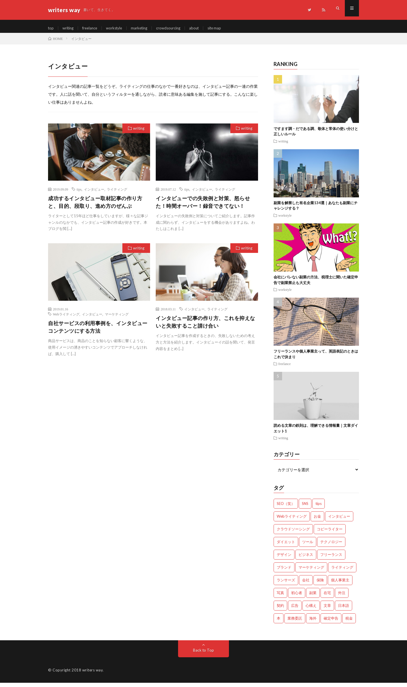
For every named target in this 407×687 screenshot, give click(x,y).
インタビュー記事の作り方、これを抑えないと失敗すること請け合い (205, 326)
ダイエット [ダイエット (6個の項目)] (286, 546)
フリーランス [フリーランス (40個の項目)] (331, 558)
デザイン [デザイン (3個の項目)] (284, 558)
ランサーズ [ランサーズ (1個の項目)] (286, 584)
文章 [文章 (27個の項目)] (327, 609)
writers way (92, 674)
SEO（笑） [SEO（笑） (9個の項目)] (286, 507)
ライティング (117, 193)
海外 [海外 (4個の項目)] (313, 622)
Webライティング (66, 318)
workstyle (118, 28)
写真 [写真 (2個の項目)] (280, 597)
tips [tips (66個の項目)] (318, 507)
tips (79, 193)
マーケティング (117, 318)
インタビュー (94, 193)
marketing (145, 28)
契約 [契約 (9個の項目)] (280, 609)
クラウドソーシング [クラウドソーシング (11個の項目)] (293, 533)
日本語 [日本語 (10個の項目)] (343, 609)
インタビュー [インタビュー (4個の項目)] (339, 520)
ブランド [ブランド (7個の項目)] (284, 571)
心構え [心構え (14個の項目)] (311, 609)
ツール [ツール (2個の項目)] (307, 546)
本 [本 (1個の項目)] (278, 622)
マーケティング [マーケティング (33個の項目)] (311, 571)
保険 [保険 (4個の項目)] (320, 584)
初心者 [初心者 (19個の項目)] (296, 597)
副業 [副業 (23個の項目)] (313, 597)
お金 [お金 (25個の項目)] (317, 520)
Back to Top (203, 654)
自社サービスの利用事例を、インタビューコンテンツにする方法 (98, 331)
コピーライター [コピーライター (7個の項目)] (330, 533)
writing (69, 28)
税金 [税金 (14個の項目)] (349, 622)
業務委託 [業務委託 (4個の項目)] (294, 622)
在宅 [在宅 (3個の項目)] (327, 597)
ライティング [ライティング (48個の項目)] (342, 571)
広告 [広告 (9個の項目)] (294, 609)
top (51, 28)
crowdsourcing (176, 28)
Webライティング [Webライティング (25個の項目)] (292, 520)
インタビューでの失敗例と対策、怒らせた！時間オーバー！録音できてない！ (203, 206)
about (203, 28)
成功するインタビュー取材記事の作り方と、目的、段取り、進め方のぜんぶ (95, 206)
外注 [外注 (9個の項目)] (341, 597)
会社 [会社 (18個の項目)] (305, 584)
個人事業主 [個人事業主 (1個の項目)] (340, 584)
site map (224, 28)
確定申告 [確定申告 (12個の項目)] (331, 622)
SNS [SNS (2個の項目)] (305, 507)
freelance (92, 28)
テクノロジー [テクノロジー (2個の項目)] (331, 546)
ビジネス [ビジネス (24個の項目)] (305, 558)
